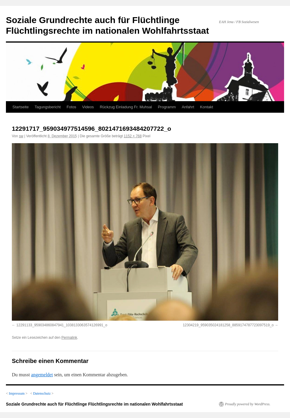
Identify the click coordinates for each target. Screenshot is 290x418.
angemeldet (42, 374)
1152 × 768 (132, 136)
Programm (167, 107)
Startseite (20, 107)
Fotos (71, 107)
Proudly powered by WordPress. (247, 404)
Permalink (69, 337)
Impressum (17, 393)
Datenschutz (42, 393)
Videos (88, 107)
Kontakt (206, 107)
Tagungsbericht (48, 107)
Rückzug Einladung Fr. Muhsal (126, 107)
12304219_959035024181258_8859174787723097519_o (228, 325)
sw (21, 136)
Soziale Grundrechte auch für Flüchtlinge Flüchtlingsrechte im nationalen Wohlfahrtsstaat (94, 404)
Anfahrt (188, 107)
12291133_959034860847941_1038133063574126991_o (61, 325)
